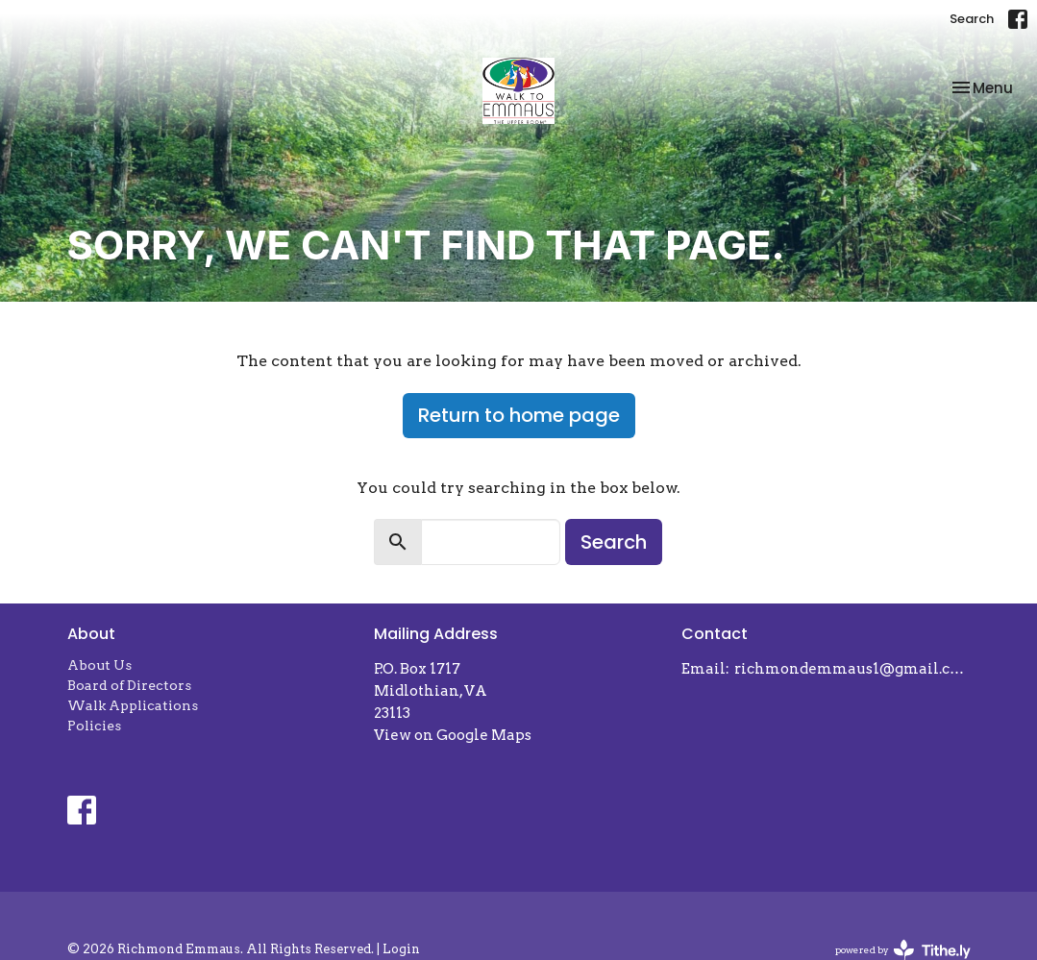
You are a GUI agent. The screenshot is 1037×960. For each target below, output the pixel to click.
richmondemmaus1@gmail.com (852, 668)
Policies (94, 725)
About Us (99, 665)
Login (401, 949)
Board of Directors (129, 685)
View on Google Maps (452, 735)
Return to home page (519, 415)
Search (972, 19)
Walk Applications (132, 705)
